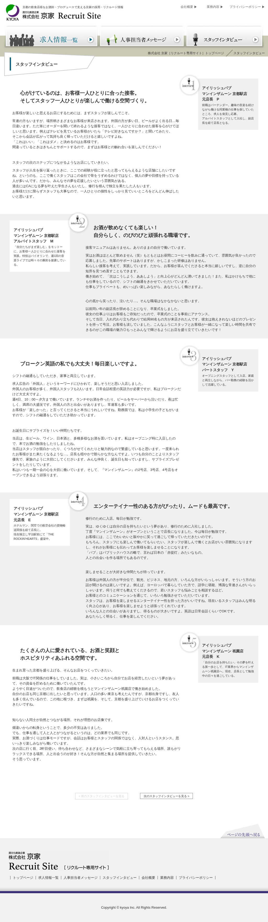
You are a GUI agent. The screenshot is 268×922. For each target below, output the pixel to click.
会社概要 (187, 7)
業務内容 (213, 7)
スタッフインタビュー (120, 878)
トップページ (23, 878)
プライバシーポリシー (245, 7)
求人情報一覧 (48, 878)
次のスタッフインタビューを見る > (166, 796)
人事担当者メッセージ (81, 878)
